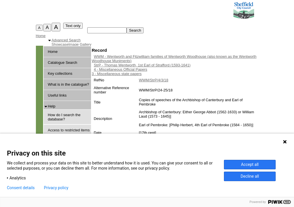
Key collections (60, 73)
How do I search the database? (64, 117)
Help (51, 106)
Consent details (21, 187)
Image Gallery (80, 44)
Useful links (57, 95)
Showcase (60, 44)
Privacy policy (56, 187)
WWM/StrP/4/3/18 (153, 80)
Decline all (250, 176)
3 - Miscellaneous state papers (117, 74)
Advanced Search (66, 40)
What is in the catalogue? (68, 84)
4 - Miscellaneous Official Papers (120, 69)
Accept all (250, 164)
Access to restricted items (69, 130)
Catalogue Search (62, 62)
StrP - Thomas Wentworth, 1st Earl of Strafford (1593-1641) (142, 65)
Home (41, 36)
